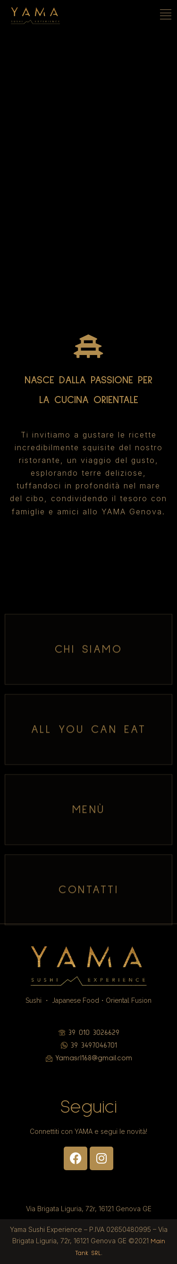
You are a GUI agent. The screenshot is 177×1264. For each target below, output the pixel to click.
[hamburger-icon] (166, 15)
